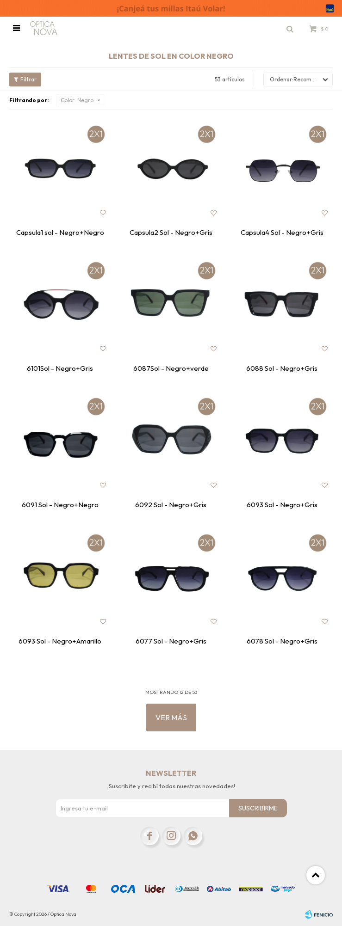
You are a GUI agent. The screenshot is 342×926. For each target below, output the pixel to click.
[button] (289, 28)
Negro (77, 100)
